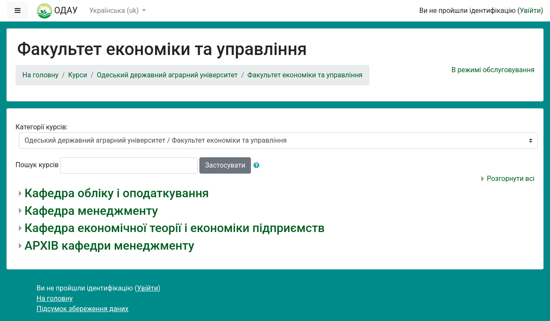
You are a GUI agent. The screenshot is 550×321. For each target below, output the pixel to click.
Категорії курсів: (41, 127)
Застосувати (225, 165)
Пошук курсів (36, 165)
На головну (40, 75)
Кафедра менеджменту (91, 211)
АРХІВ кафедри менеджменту (109, 245)
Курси (77, 75)
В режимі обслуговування (493, 70)
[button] (258, 165)
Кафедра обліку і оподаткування (116, 193)
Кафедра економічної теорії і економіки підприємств (174, 228)
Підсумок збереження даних (82, 309)
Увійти (530, 10)
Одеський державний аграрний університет (167, 75)
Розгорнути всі (511, 178)
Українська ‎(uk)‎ (115, 10)
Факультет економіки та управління (305, 75)
